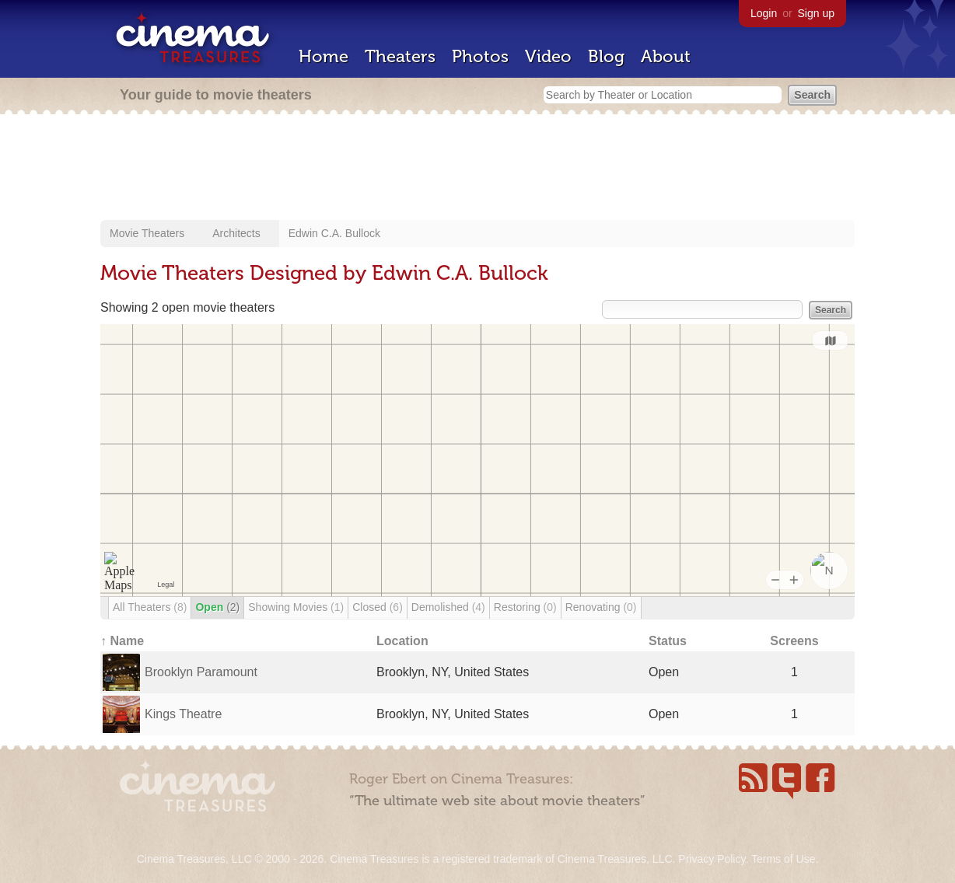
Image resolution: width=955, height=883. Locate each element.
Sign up (816, 13)
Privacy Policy (711, 859)
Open (217, 607)
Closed (377, 607)
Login (763, 13)
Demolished (448, 607)
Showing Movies (296, 607)
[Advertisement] (477, 169)
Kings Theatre (183, 714)
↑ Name (122, 640)
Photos (480, 56)
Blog (606, 56)
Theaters (400, 56)
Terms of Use (783, 859)
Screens (794, 640)
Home (323, 56)
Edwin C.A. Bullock (334, 233)
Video (548, 56)
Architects (236, 233)
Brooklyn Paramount (201, 672)
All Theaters (150, 607)
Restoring (525, 607)
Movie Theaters (147, 233)
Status (668, 640)
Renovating (601, 607)
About (666, 56)
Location (402, 640)
